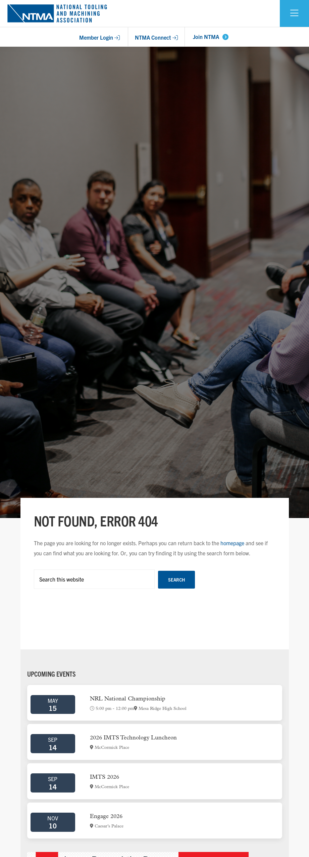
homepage (232, 543)
